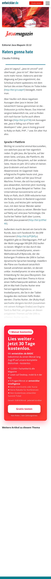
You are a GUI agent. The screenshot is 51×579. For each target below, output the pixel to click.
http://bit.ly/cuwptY (14, 89)
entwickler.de (10, 4)
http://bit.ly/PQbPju (27, 236)
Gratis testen (36, 3)
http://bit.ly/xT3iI (22, 120)
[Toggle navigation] (11, 3)
